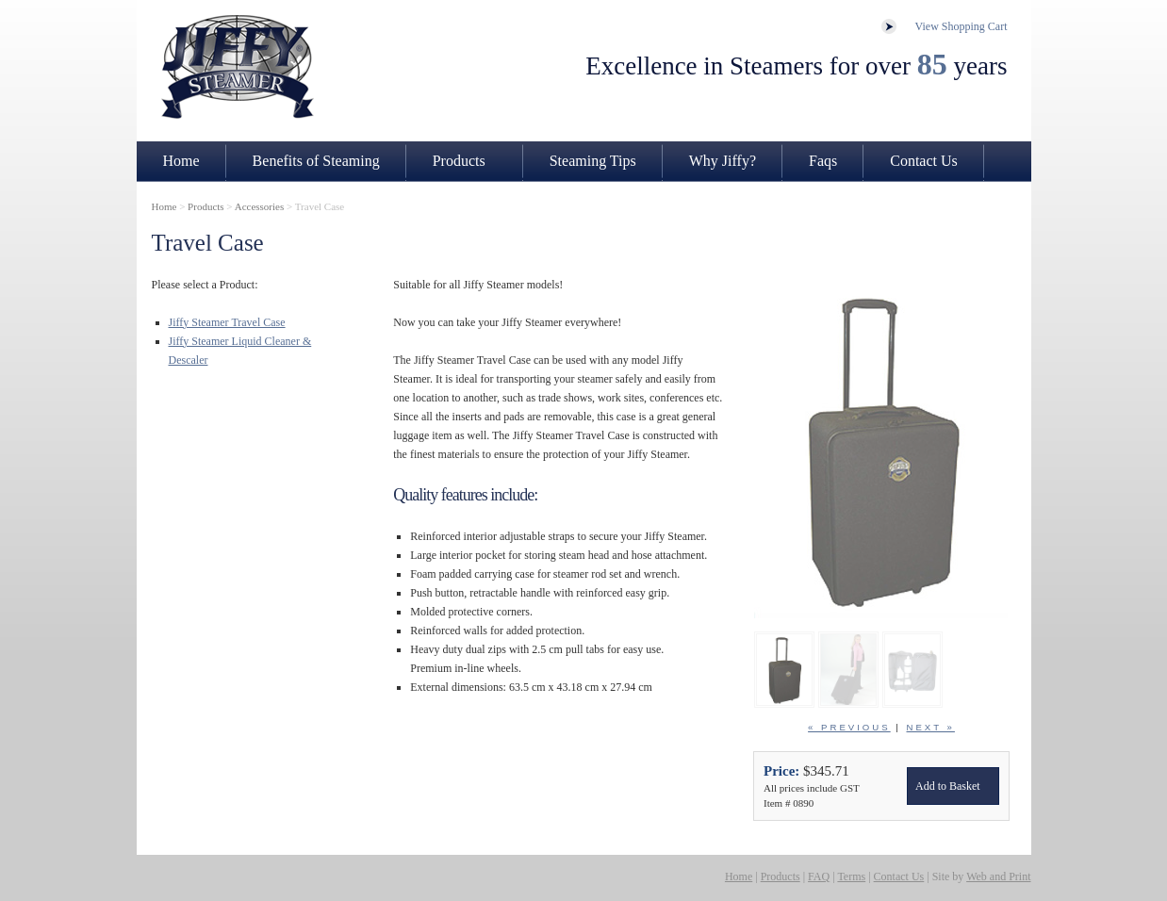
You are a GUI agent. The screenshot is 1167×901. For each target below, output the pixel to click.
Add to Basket (947, 786)
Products (459, 161)
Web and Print (998, 876)
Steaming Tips (593, 161)
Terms (851, 876)
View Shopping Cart (961, 26)
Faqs (823, 161)
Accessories (260, 206)
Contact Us (924, 161)
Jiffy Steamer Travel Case (227, 322)
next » (931, 727)
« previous (849, 727)
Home (181, 161)
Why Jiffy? (722, 161)
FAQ (819, 876)
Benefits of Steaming (316, 161)
